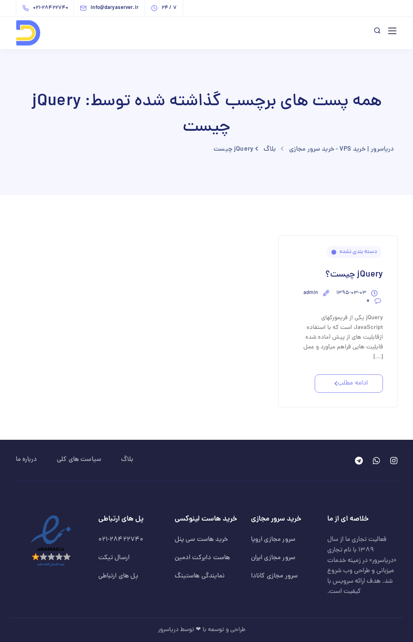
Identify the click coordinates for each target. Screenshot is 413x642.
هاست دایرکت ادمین (202, 558)
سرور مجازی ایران (273, 558)
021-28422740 (121, 540)
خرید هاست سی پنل (201, 540)
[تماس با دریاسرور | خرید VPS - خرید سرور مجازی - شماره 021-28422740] (47, 8)
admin (310, 293)
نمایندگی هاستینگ (200, 576)
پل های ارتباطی (118, 576)
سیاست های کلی (79, 460)
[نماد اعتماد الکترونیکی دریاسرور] (51, 541)
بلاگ (127, 460)
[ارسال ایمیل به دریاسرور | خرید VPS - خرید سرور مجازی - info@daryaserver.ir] (116, 8)
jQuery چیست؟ (354, 275)
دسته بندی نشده (358, 252)
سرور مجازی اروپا (273, 540)
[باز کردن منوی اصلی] (392, 31)
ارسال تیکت (114, 558)
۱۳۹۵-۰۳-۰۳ (351, 293)
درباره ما (26, 460)
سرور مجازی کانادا (274, 576)
